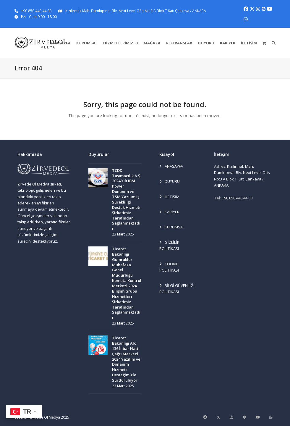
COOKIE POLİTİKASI (169, 267)
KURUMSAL (171, 227)
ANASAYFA (171, 167)
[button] (264, 43)
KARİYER (169, 212)
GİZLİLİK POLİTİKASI (169, 245)
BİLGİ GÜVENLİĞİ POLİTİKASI (177, 288)
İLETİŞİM (169, 197)
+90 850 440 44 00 (36, 10)
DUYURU (169, 182)
